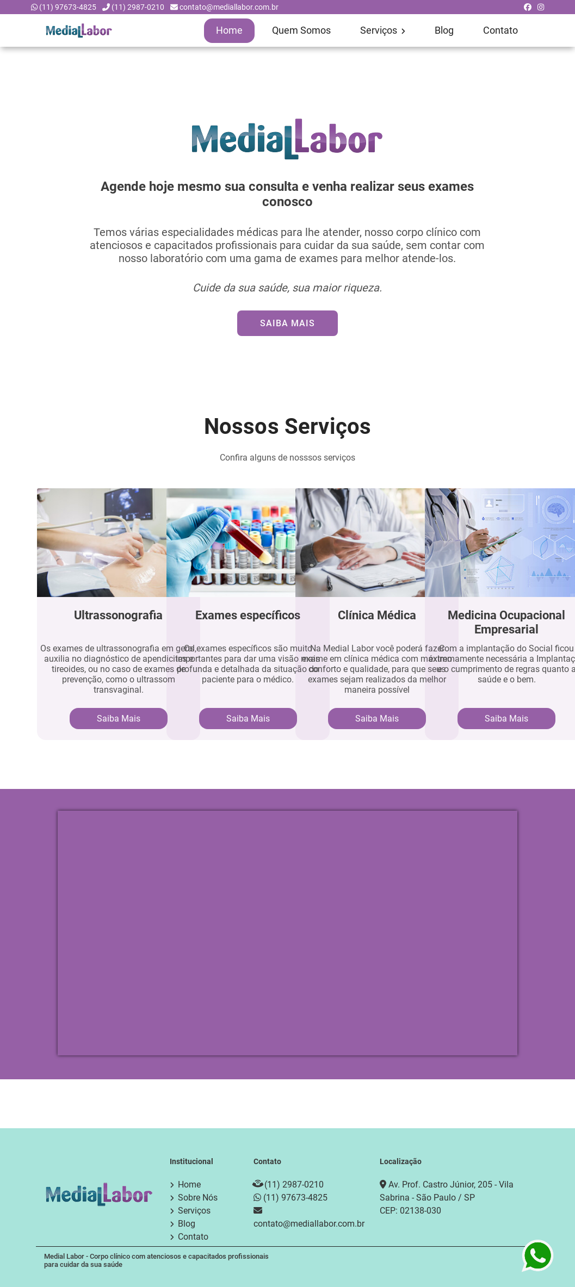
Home (229, 30)
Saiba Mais (287, 323)
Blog (444, 30)
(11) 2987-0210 (138, 7)
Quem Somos (301, 30)
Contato (500, 30)
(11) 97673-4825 (67, 7)
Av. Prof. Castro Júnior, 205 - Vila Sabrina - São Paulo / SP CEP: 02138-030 (447, 1197)
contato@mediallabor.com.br (229, 7)
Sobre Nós (198, 1197)
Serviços (382, 30)
